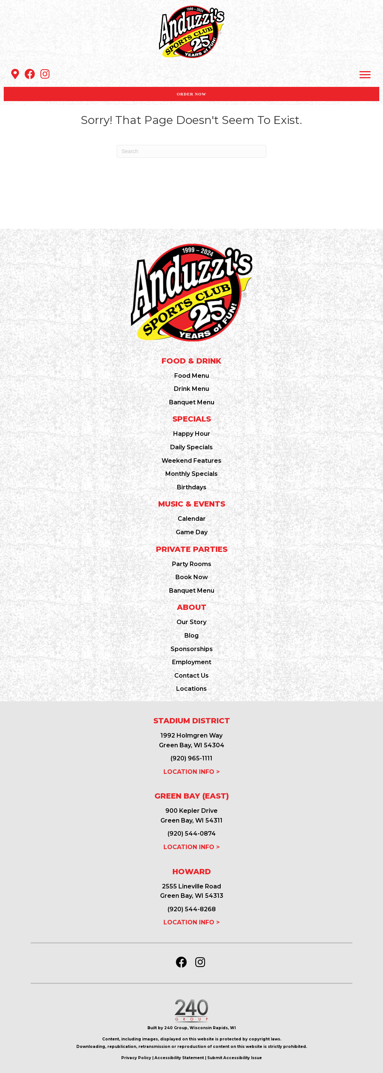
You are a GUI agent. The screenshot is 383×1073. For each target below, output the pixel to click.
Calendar (192, 518)
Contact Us (191, 675)
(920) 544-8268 (192, 909)
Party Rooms (191, 564)
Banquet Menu (191, 402)
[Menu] (365, 75)
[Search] (191, 151)
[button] (15, 74)
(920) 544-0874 (192, 833)
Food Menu (191, 375)
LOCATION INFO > (191, 771)
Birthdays (191, 487)
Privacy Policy (136, 1057)
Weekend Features (191, 460)
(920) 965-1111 (191, 758)
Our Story (191, 622)
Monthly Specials (191, 473)
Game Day (192, 532)
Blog (191, 635)
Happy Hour (191, 433)
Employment (191, 662)
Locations (191, 688)
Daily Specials (191, 447)
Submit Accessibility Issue (234, 1057)
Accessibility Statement (179, 1057)
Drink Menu (191, 388)
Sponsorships (192, 649)
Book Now (191, 577)
